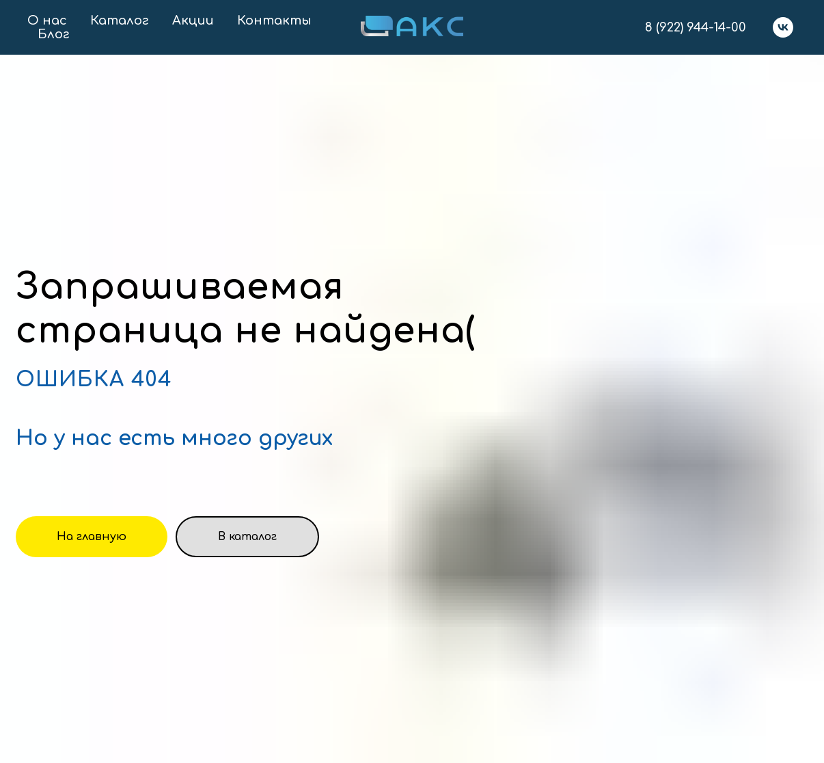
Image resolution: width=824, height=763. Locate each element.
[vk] (783, 27)
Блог (54, 34)
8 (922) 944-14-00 (695, 27)
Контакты (274, 20)
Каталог (119, 20)
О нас (47, 20)
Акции (193, 20)
